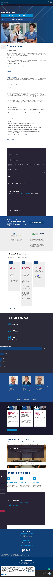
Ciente (3, 574)
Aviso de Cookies (18, 571)
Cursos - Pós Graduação (8, 4)
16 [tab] (34, 399)
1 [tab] (17, 399)
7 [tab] (24, 399)
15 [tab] (33, 399)
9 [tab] (26, 399)
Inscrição (9, 504)
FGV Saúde (37, 275)
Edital (9, 176)
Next (47, 239)
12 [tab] (29, 399)
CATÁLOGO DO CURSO (17, 19)
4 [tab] (20, 399)
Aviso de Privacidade (30, 571)
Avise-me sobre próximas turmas (17, 15)
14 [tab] (32, 399)
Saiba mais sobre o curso (12, 169)
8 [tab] (25, 399)
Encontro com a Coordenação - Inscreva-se (16, 183)
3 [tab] (19, 399)
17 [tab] (35, 399)
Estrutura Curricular (10, 139)
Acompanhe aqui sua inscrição (13, 197)
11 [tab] (28, 399)
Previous (5, 239)
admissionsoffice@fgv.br (25, 193)
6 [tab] (23, 399)
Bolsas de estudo (11, 172)
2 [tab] (18, 399)
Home (2, 5)
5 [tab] (26, 463)
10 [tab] (27, 399)
